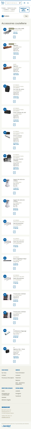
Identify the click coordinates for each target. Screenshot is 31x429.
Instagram (18, 393)
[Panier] (28, 2)
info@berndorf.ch (6, 417)
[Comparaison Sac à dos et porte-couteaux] (14, 172)
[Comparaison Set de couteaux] (14, 148)
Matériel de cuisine (12, 8)
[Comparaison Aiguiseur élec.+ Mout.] (14, 361)
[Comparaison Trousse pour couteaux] (14, 304)
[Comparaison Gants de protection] (14, 250)
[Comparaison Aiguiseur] (14, 57)
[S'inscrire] (24, 2)
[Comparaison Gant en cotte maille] (14, 37)
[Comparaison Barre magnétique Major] (14, 268)
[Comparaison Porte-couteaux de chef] (14, 124)
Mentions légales (6, 400)
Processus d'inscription (8, 378)
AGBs (3, 391)
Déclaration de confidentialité (6, 394)
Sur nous (4, 373)
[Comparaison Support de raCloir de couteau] (14, 193)
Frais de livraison (20, 373)
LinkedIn (18, 391)
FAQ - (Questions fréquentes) (20, 383)
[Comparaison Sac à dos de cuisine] (14, 101)
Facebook (18, 396)
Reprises (18, 380)
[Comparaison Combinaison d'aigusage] (14, 341)
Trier (26, 16)
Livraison (18, 375)
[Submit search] (20, 3)
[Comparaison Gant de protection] (14, 232)
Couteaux (13, 9)
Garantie (4, 397)
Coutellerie (6, 9)
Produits (4, 8)
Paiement (18, 378)
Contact (4, 375)
